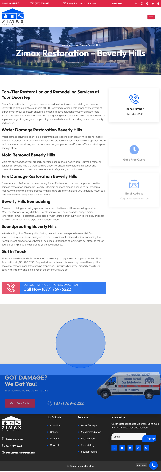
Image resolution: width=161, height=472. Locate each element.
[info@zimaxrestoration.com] (64, 3)
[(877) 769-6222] (32, 3)
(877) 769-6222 (43, 3)
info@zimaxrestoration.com (82, 3)
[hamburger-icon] (151, 17)
